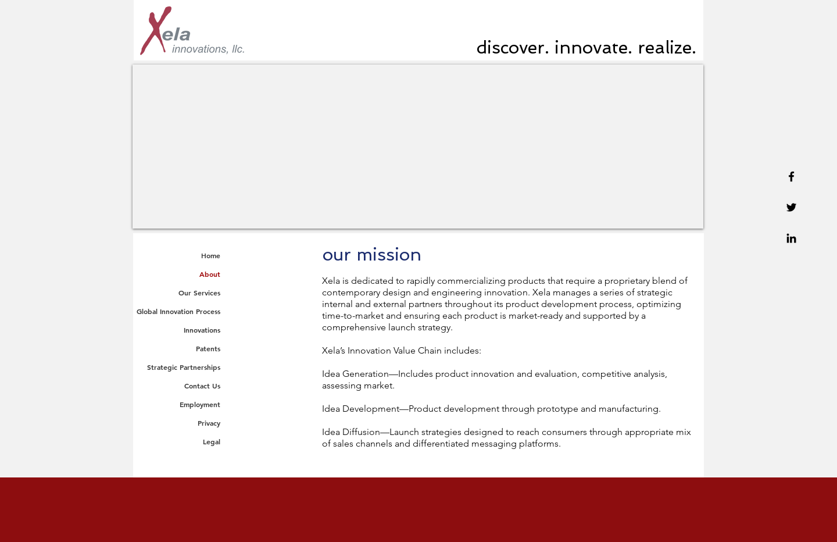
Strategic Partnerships (183, 367)
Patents (208, 348)
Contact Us (202, 385)
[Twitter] (791, 207)
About (209, 274)
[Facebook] (791, 176)
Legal (211, 441)
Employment (200, 404)
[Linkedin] (791, 238)
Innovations (202, 329)
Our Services (199, 292)
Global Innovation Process (178, 311)
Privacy (209, 422)
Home (210, 255)
